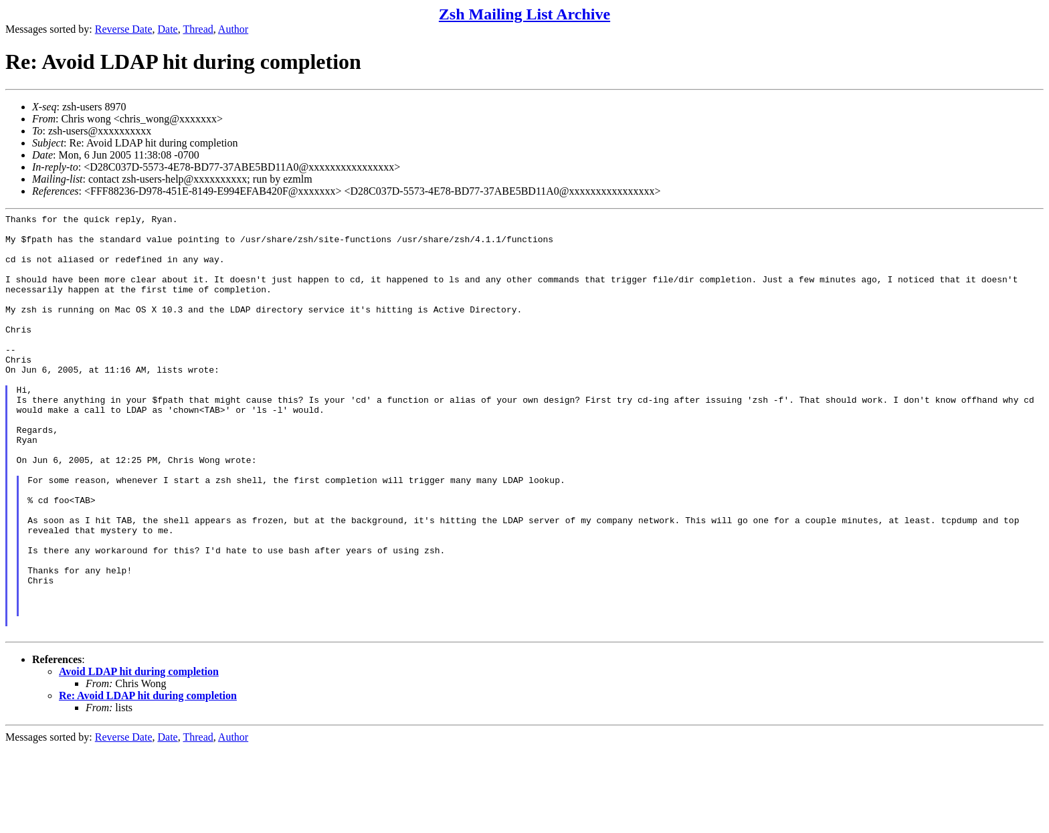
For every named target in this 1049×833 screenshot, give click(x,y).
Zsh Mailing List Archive (524, 14)
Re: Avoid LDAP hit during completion (148, 779)
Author (233, 29)
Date (168, 29)
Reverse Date (124, 29)
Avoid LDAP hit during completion (139, 755)
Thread (198, 29)
